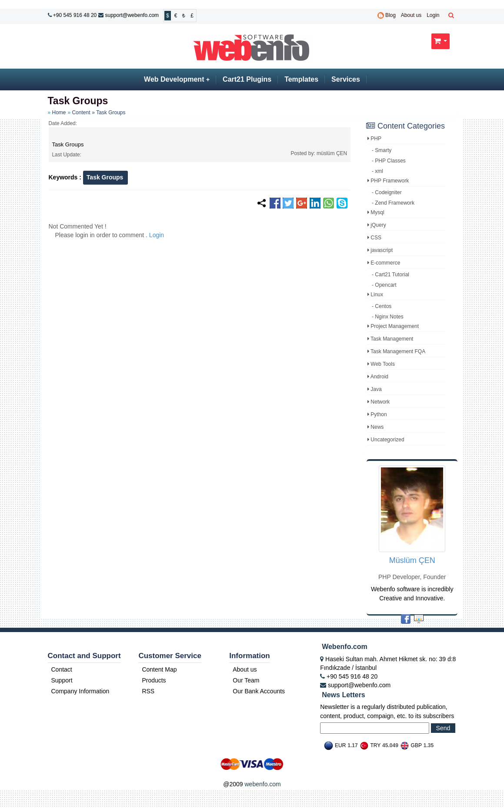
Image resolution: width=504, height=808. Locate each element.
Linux (375, 294)
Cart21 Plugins (247, 79)
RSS (148, 691)
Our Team (246, 680)
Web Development (177, 79)
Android (377, 377)
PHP (374, 139)
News (375, 427)
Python (377, 414)
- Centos (381, 306)
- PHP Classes (389, 160)
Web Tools (381, 364)
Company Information (80, 691)
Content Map (159, 669)
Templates (301, 79)
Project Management (393, 326)
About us (411, 15)
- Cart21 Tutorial (390, 274)
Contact (61, 669)
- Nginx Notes (388, 316)
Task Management (390, 339)
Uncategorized (385, 440)
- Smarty (381, 150)
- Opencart (384, 285)
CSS (374, 238)
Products (154, 680)
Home (59, 112)
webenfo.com (262, 784)
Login (433, 15)
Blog (386, 15)
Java (374, 389)
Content (81, 112)
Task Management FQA (396, 351)
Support (62, 680)
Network (378, 402)
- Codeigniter (387, 192)
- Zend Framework (393, 202)
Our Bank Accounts (259, 691)
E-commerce (383, 263)
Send (443, 728)
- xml (377, 171)
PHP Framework (388, 181)
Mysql (375, 212)
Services (345, 79)
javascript (380, 250)
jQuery (376, 225)
